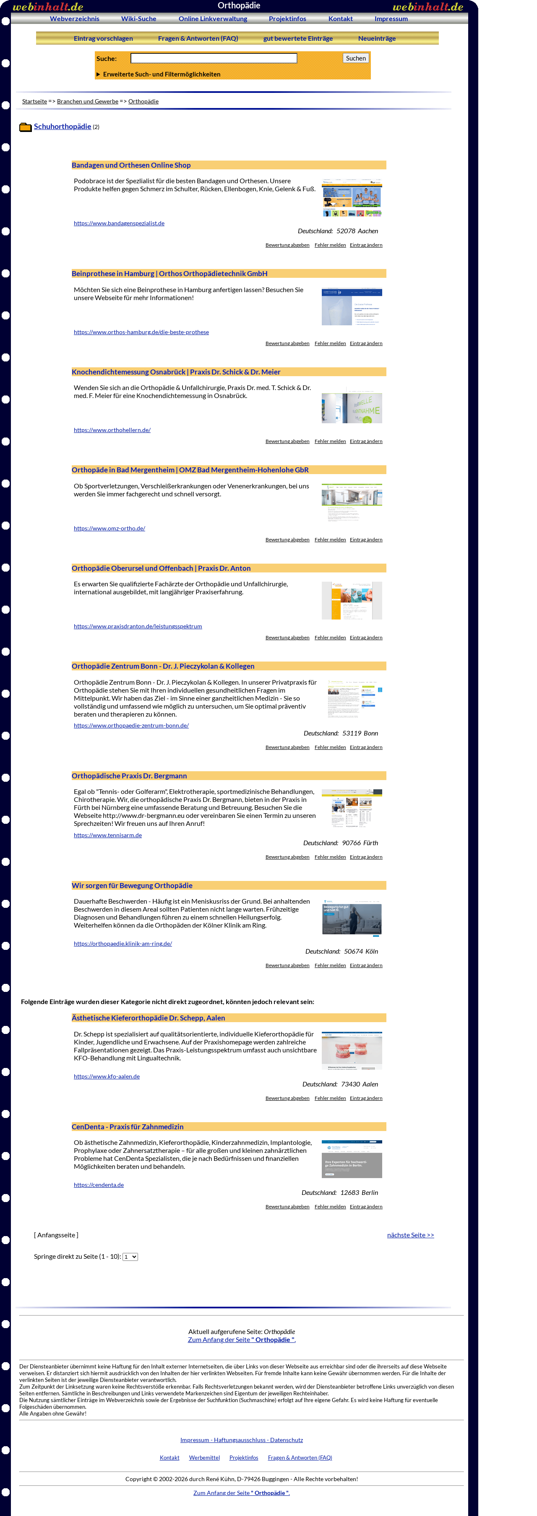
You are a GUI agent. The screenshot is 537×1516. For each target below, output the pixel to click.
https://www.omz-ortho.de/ (109, 528)
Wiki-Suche (138, 18)
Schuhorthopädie (62, 126)
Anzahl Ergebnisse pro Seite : (232, 74)
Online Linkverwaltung (213, 18)
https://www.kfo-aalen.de (107, 1076)
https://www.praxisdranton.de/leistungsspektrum (138, 626)
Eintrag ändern (366, 245)
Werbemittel (204, 1457)
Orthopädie (143, 101)
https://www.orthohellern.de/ (112, 430)
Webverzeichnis (74, 18)
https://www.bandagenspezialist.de (119, 223)
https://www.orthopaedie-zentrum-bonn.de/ (131, 725)
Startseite (34, 101)
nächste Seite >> (410, 1235)
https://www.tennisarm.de (108, 835)
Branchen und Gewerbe (87, 101)
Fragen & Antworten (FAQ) (198, 38)
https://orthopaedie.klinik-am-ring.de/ (123, 943)
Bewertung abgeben (288, 245)
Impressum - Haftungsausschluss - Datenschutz (241, 1439)
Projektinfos (287, 18)
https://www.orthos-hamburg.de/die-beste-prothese (141, 332)
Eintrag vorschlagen (103, 38)
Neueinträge (377, 38)
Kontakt (340, 18)
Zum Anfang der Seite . (242, 1339)
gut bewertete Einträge (298, 38)
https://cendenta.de (99, 1184)
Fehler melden (330, 245)
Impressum (391, 18)
